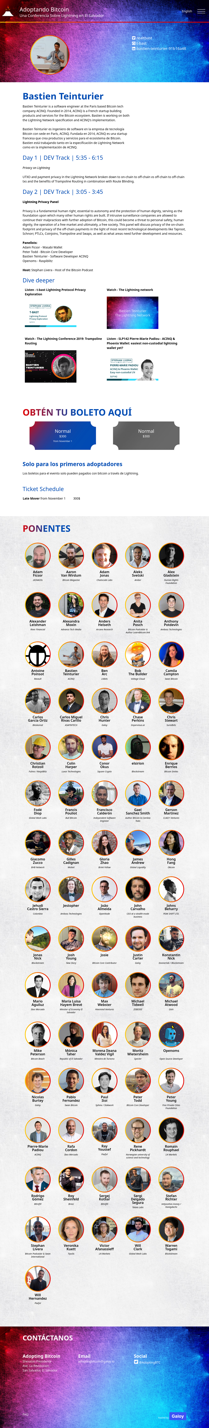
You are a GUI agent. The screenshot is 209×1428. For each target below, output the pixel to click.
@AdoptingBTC (147, 1362)
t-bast (139, 43)
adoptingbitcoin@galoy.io (96, 1361)
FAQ (25, 1414)
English (187, 11)
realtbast (142, 37)
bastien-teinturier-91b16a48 (159, 48)
